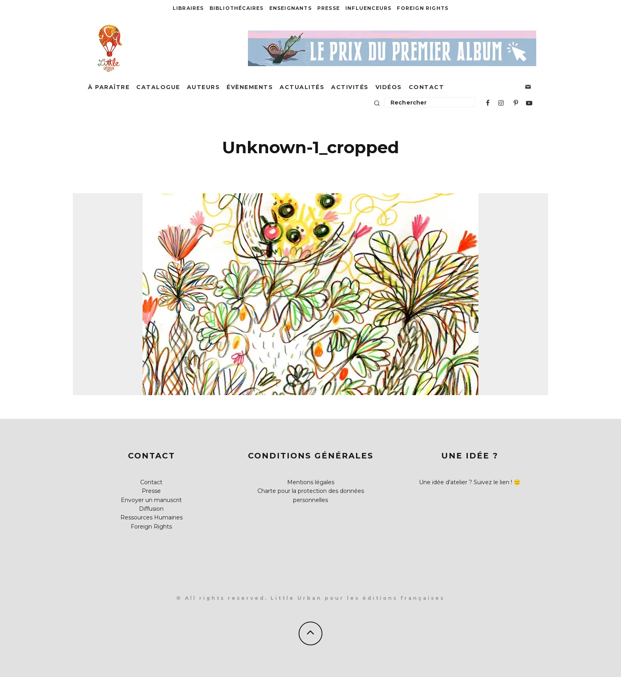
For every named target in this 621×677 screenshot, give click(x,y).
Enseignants (290, 8)
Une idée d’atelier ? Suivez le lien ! (465, 482)
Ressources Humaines (151, 517)
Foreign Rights (422, 8)
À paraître (109, 87)
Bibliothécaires (237, 8)
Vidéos (388, 87)
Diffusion (151, 508)
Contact (426, 87)
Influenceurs (368, 8)
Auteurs (203, 87)
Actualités (302, 87)
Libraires (188, 8)
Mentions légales (310, 482)
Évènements (250, 87)
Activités (350, 87)
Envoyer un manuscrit (151, 500)
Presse (328, 8)
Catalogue (158, 87)
